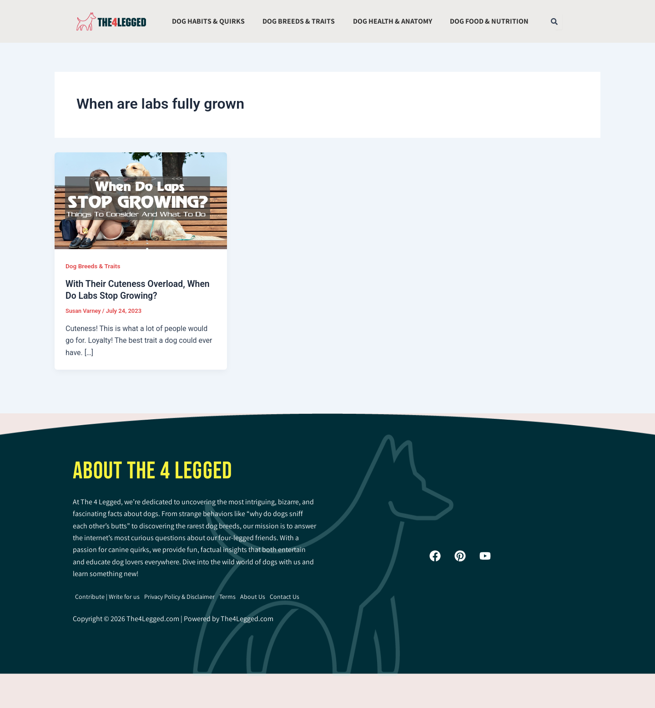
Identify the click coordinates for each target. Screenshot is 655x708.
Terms (227, 596)
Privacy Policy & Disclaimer (179, 596)
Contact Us (284, 596)
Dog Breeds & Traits (298, 21)
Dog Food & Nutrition (489, 21)
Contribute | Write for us (107, 596)
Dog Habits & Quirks (208, 21)
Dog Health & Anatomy (392, 21)
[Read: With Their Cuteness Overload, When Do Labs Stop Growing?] (141, 200)
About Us (252, 596)
